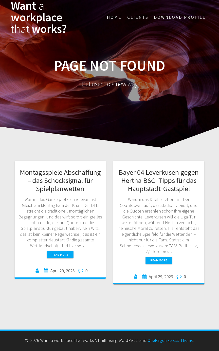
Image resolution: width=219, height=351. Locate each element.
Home (114, 17)
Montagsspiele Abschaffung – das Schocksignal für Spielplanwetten (60, 180)
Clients (137, 17)
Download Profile (180, 17)
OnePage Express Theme (170, 340)
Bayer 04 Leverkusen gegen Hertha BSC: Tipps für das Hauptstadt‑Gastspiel (159, 180)
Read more (60, 254)
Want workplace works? (39, 17)
